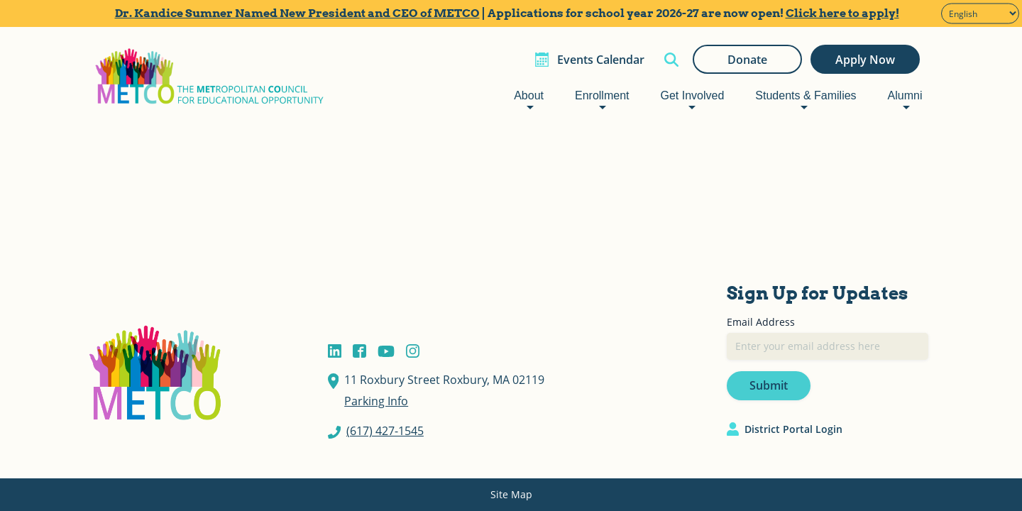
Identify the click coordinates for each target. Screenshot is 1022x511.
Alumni (905, 95)
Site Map (511, 494)
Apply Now (865, 59)
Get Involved (692, 95)
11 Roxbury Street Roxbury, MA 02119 (444, 380)
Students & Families (805, 95)
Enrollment (602, 95)
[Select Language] (980, 14)
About (529, 95)
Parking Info (376, 401)
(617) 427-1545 (385, 431)
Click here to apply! (842, 13)
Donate (747, 59)
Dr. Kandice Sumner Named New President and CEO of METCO (297, 13)
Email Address (761, 322)
